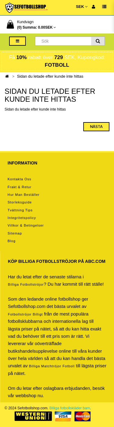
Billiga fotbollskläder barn (70, 408)
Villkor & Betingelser (26, 225)
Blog (12, 241)
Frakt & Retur (19, 187)
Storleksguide (20, 202)
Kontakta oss (19, 179)
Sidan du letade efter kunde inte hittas (50, 76)
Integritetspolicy (22, 218)
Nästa (96, 126)
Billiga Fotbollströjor (26, 284)
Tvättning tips (20, 210)
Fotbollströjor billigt (25, 314)
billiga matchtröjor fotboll (52, 366)
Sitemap (15, 233)
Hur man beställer (24, 194)
